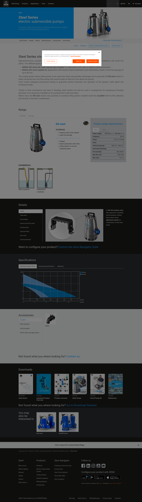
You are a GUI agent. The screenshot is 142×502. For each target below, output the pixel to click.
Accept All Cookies (92, 61)
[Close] (99, 52)
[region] (72, 58)
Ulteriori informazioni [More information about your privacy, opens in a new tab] (76, 56)
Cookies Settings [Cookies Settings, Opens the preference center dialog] (50, 61)
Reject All (78, 61)
